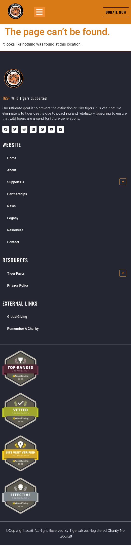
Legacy (12, 218)
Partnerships (17, 194)
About (11, 170)
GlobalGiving (17, 317)
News (11, 206)
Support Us (15, 182)
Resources (15, 230)
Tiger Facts (16, 273)
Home (11, 158)
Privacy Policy (18, 285)
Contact (13, 242)
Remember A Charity (23, 329)
